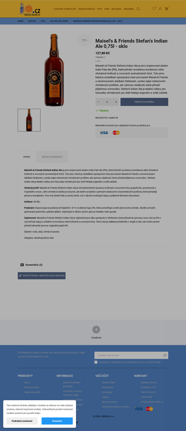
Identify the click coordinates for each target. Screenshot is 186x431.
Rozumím (57, 421)
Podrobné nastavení (22, 421)
